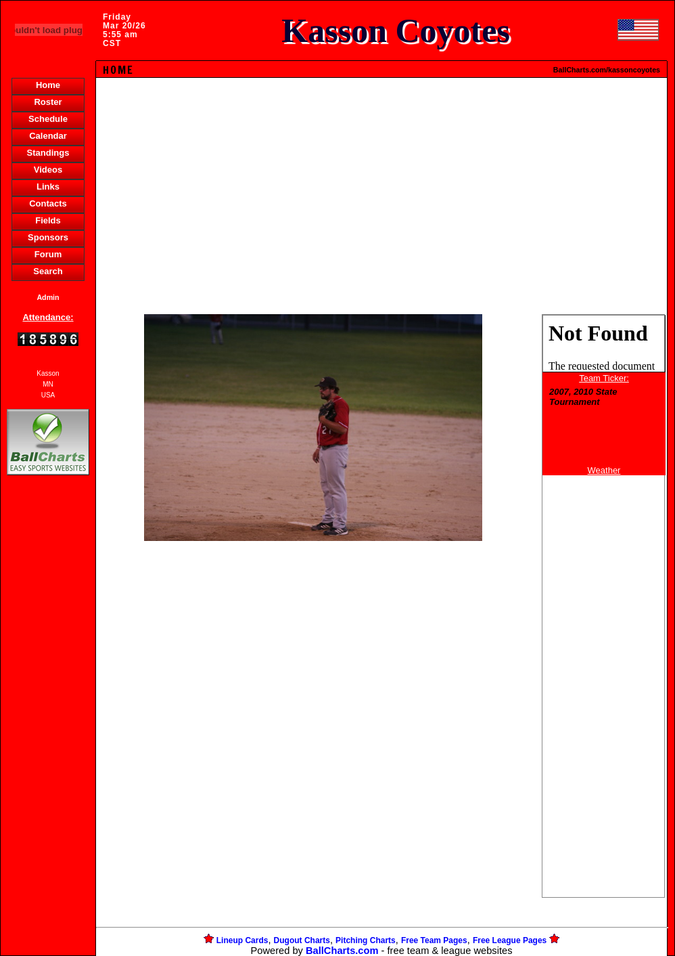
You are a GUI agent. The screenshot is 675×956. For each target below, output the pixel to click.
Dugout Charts (302, 940)
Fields (48, 220)
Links (48, 186)
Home (48, 85)
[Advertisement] (48, 711)
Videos (48, 170)
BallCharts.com (342, 950)
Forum (48, 254)
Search (47, 271)
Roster (48, 102)
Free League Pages (509, 940)
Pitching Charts (365, 940)
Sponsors (48, 237)
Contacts (48, 203)
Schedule (48, 119)
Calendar (48, 136)
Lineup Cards (242, 940)
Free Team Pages (434, 940)
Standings (48, 153)
